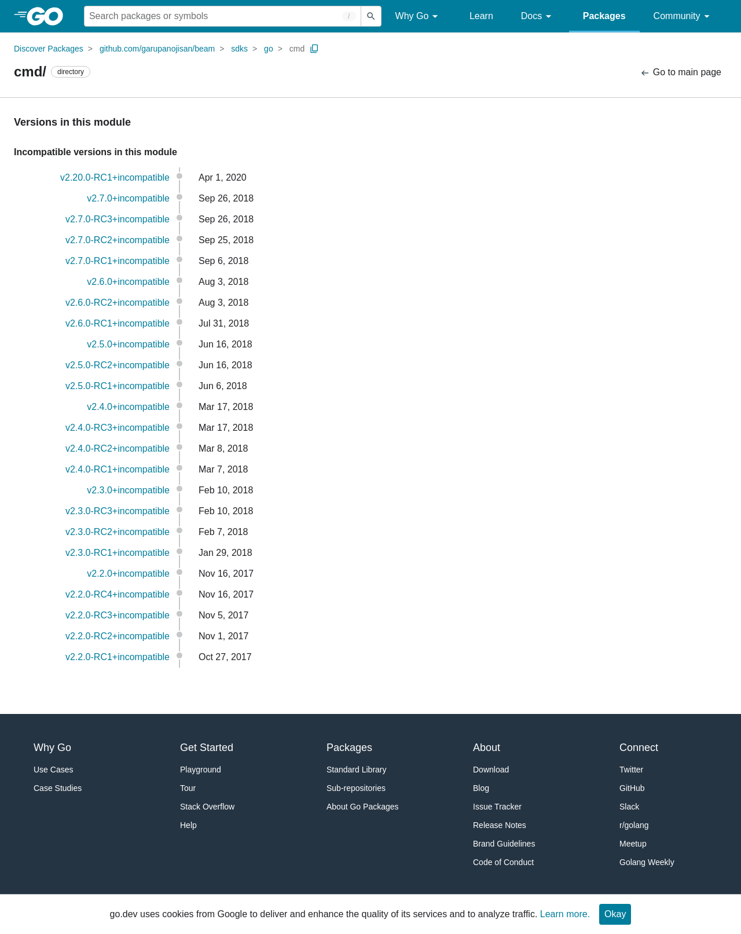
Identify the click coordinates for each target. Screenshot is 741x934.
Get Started (206, 747)
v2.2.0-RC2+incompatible (117, 636)
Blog (481, 788)
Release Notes (499, 825)
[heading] (49, 16)
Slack (629, 806)
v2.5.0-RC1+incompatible (117, 386)
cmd (297, 48)
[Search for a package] (222, 16)
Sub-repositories (356, 788)
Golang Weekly (646, 862)
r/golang (634, 825)
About (486, 747)
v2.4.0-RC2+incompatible (117, 448)
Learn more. (565, 914)
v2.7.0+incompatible (128, 198)
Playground (200, 769)
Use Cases (53, 769)
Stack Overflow (207, 806)
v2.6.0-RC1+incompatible (117, 323)
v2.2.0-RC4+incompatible (117, 594)
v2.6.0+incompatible (128, 282)
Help (188, 825)
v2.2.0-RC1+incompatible (117, 657)
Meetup (633, 843)
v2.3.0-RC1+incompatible (117, 553)
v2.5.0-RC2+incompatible (117, 365)
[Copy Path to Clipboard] (314, 48)
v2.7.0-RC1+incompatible (117, 261)
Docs (538, 16)
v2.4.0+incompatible (128, 407)
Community (683, 16)
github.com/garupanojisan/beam (157, 48)
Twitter (631, 769)
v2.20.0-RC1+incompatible (115, 177)
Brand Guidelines (504, 843)
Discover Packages (48, 48)
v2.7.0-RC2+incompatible (117, 240)
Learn (481, 16)
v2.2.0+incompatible (128, 573)
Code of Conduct (503, 862)
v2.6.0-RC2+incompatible (117, 302)
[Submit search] (371, 16)
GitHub (632, 788)
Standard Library (357, 769)
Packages (604, 16)
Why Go (418, 16)
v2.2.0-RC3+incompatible (117, 615)
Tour (188, 788)
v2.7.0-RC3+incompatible (117, 219)
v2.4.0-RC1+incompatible (117, 469)
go (268, 48)
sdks (239, 48)
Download (491, 769)
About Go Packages (363, 806)
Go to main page (680, 72)
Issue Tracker (497, 806)
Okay (615, 914)
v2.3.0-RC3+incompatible (117, 511)
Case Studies (58, 788)
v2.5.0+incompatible (128, 344)
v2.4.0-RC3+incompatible (117, 428)
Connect (638, 747)
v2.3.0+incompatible (128, 490)
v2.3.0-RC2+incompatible (117, 532)
